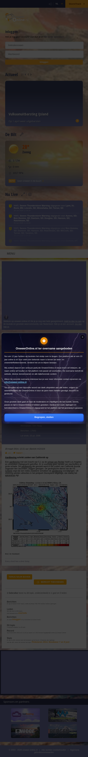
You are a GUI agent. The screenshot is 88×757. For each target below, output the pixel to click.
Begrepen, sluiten (44, 417)
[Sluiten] (82, 337)
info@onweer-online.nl (15, 382)
